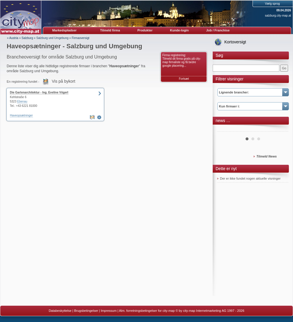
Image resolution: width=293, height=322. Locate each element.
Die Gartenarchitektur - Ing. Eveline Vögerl (39, 92)
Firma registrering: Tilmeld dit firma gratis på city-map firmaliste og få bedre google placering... (181, 60)
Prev (224, 129)
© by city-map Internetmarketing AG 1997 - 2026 (209, 310)
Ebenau (22, 101)
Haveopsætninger (21, 115)
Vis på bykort (63, 81)
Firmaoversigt (80, 38)
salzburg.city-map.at (278, 15)
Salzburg (27, 38)
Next (280, 129)
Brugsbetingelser (86, 310)
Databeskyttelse (60, 310)
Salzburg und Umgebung (52, 38)
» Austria (12, 38)
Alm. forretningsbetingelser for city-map (147, 310)
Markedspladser (64, 30)
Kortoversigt (235, 42)
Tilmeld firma (110, 30)
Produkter (144, 30)
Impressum (108, 310)
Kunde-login (179, 30)
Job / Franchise (218, 30)
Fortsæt (184, 78)
